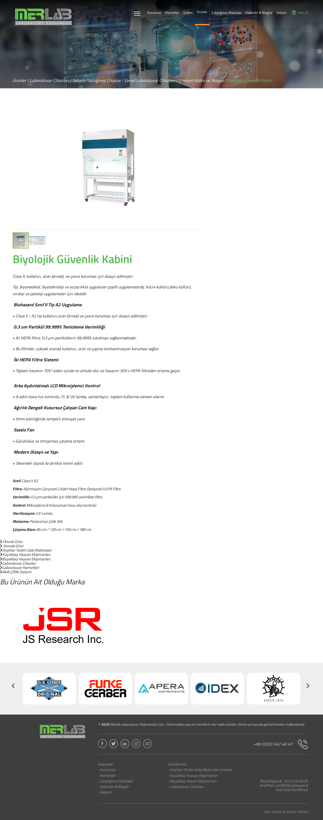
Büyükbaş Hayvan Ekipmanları (25, 559)
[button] (199, 110)
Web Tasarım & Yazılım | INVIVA (286, 812)
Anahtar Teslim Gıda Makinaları (25, 550)
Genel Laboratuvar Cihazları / (151, 80)
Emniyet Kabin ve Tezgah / (202, 80)
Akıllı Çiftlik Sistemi (15, 572)
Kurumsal (154, 12)
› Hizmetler (107, 775)
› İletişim (105, 792)
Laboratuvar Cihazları (18, 563)
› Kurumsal (106, 770)
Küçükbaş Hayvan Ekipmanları (25, 554)
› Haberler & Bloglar (113, 786)
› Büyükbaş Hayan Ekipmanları (192, 781)
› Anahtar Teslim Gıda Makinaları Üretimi (200, 770)
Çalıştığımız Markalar (226, 12)
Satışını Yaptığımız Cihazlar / (98, 80)
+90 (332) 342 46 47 (280, 744)
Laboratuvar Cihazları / (50, 80)
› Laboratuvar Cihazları (185, 786)
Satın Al (299, 12)
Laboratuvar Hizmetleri (19, 567)
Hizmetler (172, 12)
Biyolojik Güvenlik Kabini (249, 80)
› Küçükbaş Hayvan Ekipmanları (193, 775)
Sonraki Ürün (11, 546)
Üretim (188, 12)
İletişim (282, 12)
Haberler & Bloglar (259, 12)
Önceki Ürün (11, 541)
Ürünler (202, 11)
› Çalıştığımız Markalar (115, 781)
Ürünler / (21, 80)
